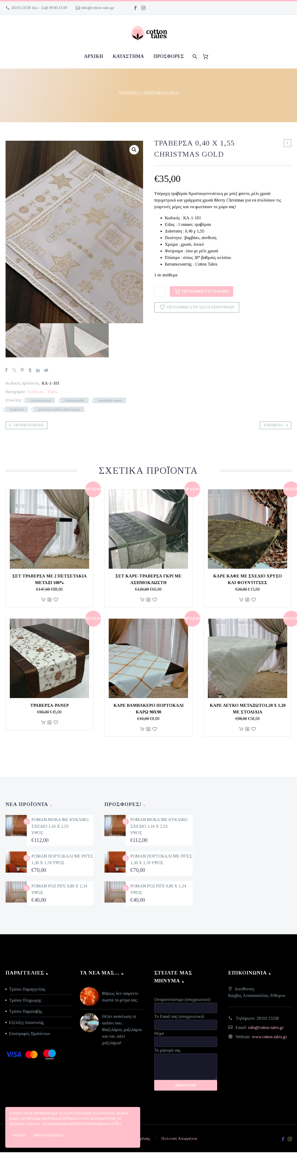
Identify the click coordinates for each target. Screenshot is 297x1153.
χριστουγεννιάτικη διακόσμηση (59, 410)
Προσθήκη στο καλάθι (201, 291)
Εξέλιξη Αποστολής (26, 1023)
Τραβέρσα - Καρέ (41, 392)
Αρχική (93, 56)
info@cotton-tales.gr (98, 8)
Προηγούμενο (25, 426)
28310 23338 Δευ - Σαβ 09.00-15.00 (39, 8)
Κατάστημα (128, 56)
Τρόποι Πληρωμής (25, 1001)
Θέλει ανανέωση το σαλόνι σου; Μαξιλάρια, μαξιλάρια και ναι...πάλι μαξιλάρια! (121, 1030)
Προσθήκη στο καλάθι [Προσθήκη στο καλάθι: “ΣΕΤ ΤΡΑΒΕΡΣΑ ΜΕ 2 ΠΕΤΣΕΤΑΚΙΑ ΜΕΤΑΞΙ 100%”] (43, 600)
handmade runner (110, 401)
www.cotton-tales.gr (269, 1037)
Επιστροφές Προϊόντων (29, 1034)
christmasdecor (40, 401)
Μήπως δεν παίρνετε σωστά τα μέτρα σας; (120, 997)
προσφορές (168, 56)
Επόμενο (277, 426)
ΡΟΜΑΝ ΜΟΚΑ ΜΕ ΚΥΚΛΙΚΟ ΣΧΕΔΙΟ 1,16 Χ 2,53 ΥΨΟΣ (60, 827)
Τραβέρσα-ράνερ (49, 706)
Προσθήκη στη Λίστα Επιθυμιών (196, 307)
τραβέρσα (17, 410)
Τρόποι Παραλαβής (25, 1012)
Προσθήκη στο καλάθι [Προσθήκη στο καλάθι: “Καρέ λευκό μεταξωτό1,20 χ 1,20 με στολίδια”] (241, 730)
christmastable (74, 401)
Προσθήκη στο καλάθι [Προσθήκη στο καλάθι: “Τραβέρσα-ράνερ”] (43, 723)
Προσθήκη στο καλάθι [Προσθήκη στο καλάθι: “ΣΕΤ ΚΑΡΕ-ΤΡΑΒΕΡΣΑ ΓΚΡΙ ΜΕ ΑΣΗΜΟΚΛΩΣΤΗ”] (142, 600)
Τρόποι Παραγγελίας (27, 990)
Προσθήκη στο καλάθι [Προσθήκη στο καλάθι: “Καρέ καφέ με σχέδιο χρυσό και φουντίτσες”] (241, 600)
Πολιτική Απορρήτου (179, 1139)
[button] (134, 149)
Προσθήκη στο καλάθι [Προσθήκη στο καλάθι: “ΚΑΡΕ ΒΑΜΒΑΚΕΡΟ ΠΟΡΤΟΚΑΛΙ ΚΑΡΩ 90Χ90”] (142, 730)
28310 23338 (268, 1019)
